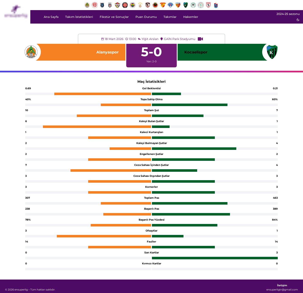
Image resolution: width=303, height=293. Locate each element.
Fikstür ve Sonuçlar (114, 17)
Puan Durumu (146, 17)
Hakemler (190, 17)
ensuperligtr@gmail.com (282, 289)
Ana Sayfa (51, 17)
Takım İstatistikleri (79, 17)
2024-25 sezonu (288, 14)
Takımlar (170, 17)
